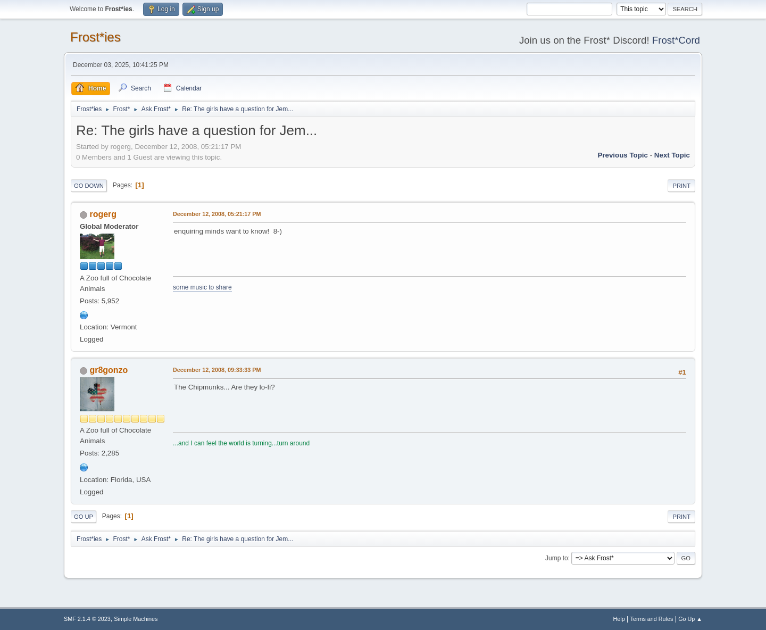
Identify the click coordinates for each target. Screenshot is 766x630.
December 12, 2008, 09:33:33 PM (217, 370)
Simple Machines (135, 619)
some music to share (202, 287)
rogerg (102, 214)
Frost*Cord (676, 40)
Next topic (672, 155)
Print (681, 186)
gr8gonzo (108, 370)
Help (619, 619)
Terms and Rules (651, 619)
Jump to (556, 558)
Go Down (89, 186)
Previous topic (622, 155)
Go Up (83, 516)
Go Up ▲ (690, 619)
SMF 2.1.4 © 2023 (87, 619)
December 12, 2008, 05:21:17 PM (217, 214)
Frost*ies (95, 37)
